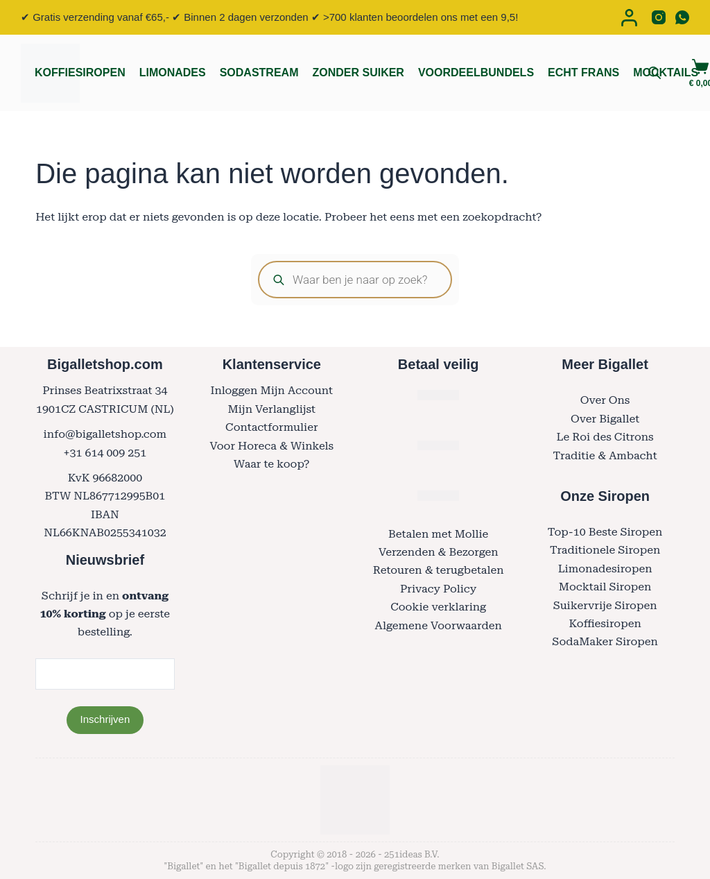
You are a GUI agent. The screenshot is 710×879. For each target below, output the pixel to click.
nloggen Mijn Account (274, 390)
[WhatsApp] (682, 17)
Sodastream (259, 72)
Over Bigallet (605, 418)
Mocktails (665, 72)
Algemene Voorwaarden (438, 625)
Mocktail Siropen (605, 586)
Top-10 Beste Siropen (605, 531)
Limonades (172, 72)
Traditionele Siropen (605, 549)
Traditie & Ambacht (605, 455)
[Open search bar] (654, 73)
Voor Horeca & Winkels (271, 445)
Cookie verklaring (438, 606)
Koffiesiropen (80, 72)
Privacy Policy (438, 588)
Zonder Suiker (358, 72)
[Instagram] (659, 17)
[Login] (629, 17)
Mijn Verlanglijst (272, 409)
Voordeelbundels (476, 72)
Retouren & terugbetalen (438, 570)
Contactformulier (271, 427)
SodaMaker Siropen (605, 641)
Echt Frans (583, 72)
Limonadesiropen (605, 568)
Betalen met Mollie (438, 533)
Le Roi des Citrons (604, 436)
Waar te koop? (271, 463)
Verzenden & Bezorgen (439, 551)
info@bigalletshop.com (105, 434)
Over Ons (605, 400)
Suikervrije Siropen (605, 605)
